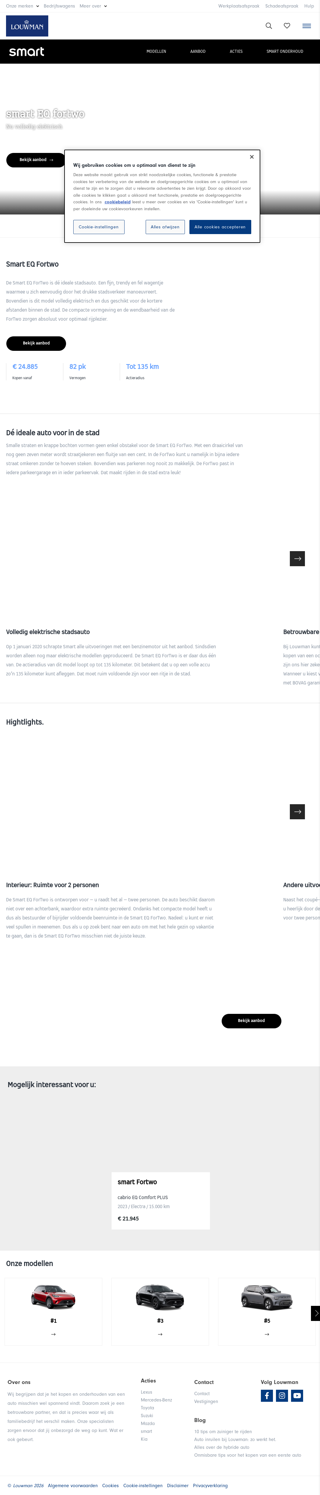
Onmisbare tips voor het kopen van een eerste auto (247, 1455)
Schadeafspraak (281, 6)
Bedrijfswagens (59, 6)
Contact (202, 1393)
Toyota (147, 1408)
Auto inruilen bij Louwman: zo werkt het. (235, 1439)
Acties (236, 52)
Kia (144, 1439)
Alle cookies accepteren (220, 227)
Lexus (146, 1392)
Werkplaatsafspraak (238, 6)
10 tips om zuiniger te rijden (223, 1431)
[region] (162, 196)
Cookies (110, 1485)
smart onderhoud (285, 52)
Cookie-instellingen (99, 227)
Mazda (148, 1423)
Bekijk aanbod (36, 160)
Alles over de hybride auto (221, 1447)
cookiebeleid (118, 202)
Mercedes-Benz (156, 1400)
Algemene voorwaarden (73, 1485)
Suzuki (147, 1415)
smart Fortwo (137, 1182)
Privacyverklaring (210, 1485)
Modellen (156, 52)
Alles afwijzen (165, 227)
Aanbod (198, 52)
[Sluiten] (251, 156)
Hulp (309, 6)
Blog (200, 1420)
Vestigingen (206, 1401)
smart (146, 1431)
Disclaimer (178, 1485)
